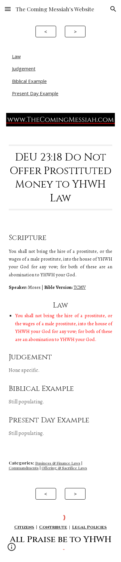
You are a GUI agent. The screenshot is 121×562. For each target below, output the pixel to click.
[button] (7, 9)
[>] (75, 31)
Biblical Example (29, 81)
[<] (46, 31)
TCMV (80, 287)
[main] (60, 177)
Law (16, 56)
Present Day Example (35, 93)
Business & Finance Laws (57, 462)
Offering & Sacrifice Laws (64, 467)
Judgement (23, 68)
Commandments (24, 467)
